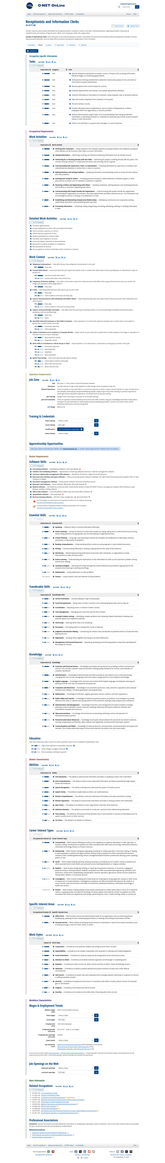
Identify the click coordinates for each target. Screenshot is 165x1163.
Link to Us (78, 1155)
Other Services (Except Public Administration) (73, 1047)
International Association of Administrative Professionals (52, 1135)
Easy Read (59, 45)
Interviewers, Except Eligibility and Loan (55, 1102)
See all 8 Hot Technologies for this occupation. (50, 503)
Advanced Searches (55, 14)
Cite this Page (86, 1155)
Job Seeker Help (40, 1155)
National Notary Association (42, 1137)
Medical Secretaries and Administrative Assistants (58, 1104)
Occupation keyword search (128, 4)
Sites (135, 14)
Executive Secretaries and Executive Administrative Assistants (62, 1100)
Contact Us (49, 1155)
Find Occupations (39, 14)
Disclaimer (128, 1155)
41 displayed (37, 141)
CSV (54, 62)
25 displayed (37, 591)
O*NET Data (69, 14)
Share (128, 14)
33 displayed (37, 658)
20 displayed (37, 222)
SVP (48, 407)
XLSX (48, 62)
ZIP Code (62, 425)
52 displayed (37, 769)
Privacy (122, 1155)
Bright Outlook (117, 26)
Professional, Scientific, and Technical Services (73, 1049)
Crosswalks (80, 14)
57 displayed (37, 261)
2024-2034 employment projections (73, 1053)
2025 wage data (54, 1053)
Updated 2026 (132, 26)
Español (82, 45)
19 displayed (37, 65)
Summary (31, 45)
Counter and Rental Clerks (50, 1095)
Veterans (71, 45)
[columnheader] (40, 70)
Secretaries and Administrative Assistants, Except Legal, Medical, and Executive (69, 1111)
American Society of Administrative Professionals (49, 1133)
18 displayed (37, 466)
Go (137, 7)
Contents (31, 51)
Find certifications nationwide (70, 429)
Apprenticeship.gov (70, 449)
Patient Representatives (49, 1109)
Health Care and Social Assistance (69, 1045)
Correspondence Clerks (49, 1093)
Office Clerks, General (48, 1106)
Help (29, 14)
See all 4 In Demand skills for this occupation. (50, 508)
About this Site (114, 1155)
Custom (48, 45)
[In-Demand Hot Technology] (85, 484)
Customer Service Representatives (53, 1097)
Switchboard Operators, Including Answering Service (59, 1113)
